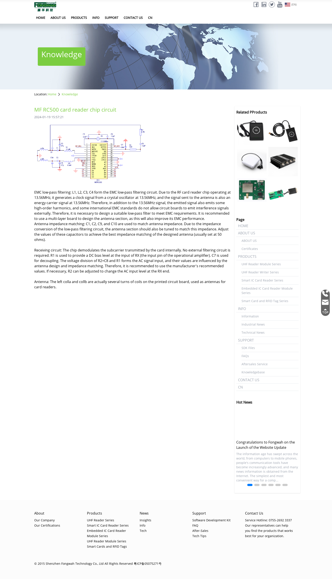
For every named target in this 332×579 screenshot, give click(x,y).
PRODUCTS (79, 18)
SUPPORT (111, 18)
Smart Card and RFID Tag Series (265, 301)
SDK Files (248, 348)
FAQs (245, 356)
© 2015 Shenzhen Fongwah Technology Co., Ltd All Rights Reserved (83, 563)
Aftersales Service (255, 364)
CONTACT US (133, 18)
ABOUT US (58, 18)
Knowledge (70, 94)
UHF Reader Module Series (261, 264)
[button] (250, 485)
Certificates (250, 249)
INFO (95, 18)
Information (250, 316)
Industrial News (253, 324)
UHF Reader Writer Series (260, 272)
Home (52, 94)
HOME (40, 18)
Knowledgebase (253, 372)
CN (150, 18)
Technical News (253, 332)
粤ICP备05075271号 (148, 563)
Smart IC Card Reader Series (262, 280)
